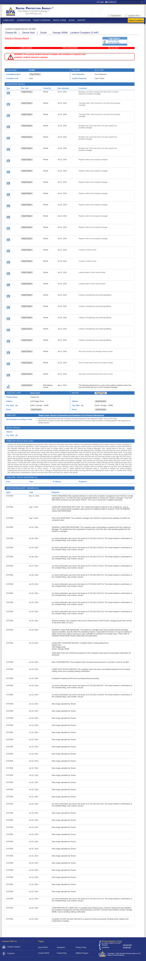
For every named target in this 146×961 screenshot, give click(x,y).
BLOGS (72, 20)
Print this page (113, 41)
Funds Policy (62, 953)
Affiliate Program (82, 953)
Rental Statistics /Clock (112, 941)
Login (101, 2)
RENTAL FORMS (59, 20)
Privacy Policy (81, 947)
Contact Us (112, 2)
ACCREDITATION (23, 20)
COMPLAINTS (8, 20)
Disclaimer (61, 947)
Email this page (114, 43)
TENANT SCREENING (41, 20)
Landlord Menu (134, 16)
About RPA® (43, 947)
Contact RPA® (43, 953)
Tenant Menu (116, 16)
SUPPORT (81, 20)
